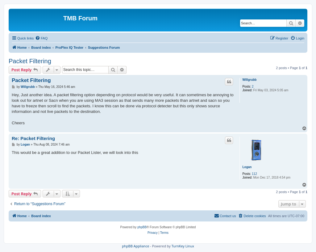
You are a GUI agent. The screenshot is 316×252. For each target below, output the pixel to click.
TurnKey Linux (183, 246)
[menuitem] (41, 38)
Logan (247, 167)
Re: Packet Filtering (33, 138)
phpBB (142, 227)
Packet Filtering (30, 61)
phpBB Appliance (135, 246)
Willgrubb (249, 79)
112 (254, 174)
